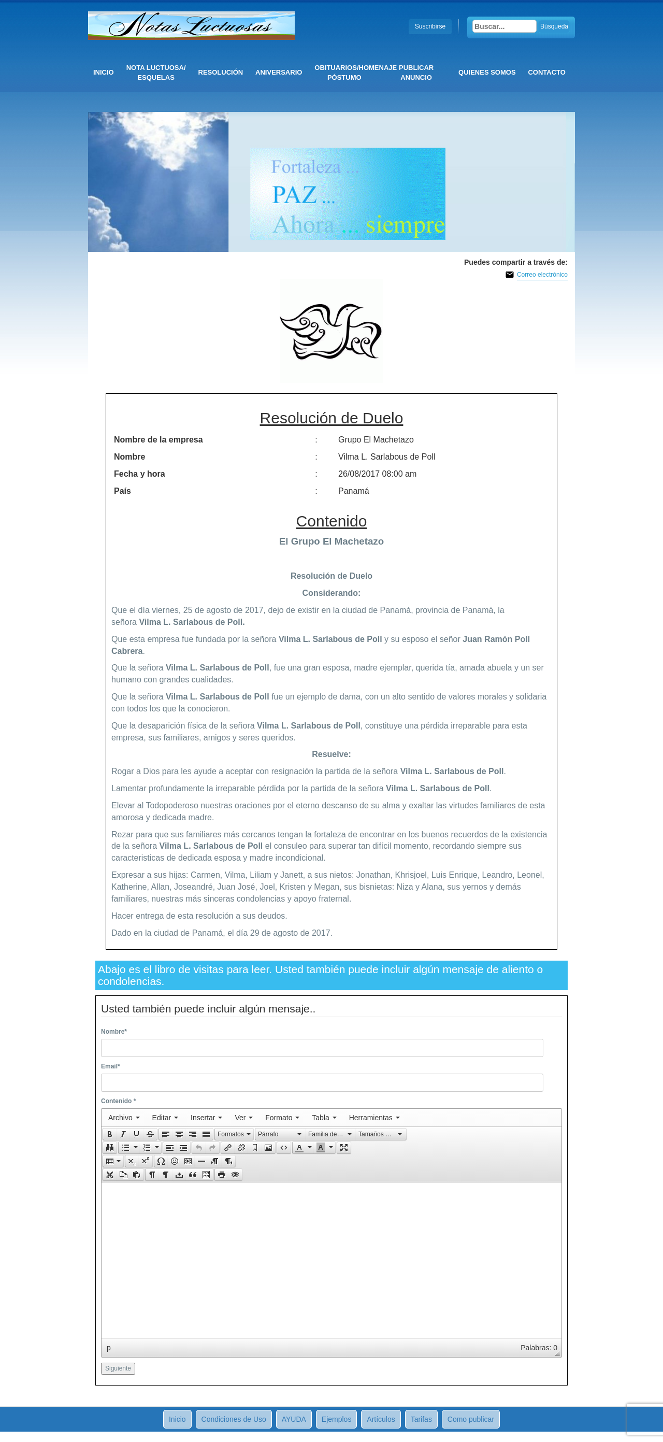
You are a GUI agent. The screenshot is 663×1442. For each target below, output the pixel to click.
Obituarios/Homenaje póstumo (346, 72)
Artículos (381, 1419)
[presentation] (124, 1117)
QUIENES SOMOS (487, 72)
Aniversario (278, 72)
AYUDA (294, 1419)
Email (110, 1066)
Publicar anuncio (416, 72)
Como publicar (471, 1419)
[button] (110, 1134)
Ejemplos (337, 1419)
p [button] (109, 1348)
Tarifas (421, 1419)
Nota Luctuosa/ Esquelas (156, 72)
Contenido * (118, 1101)
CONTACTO (546, 72)
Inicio (103, 72)
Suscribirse (430, 26)
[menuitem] (124, 1117)
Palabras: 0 (539, 1348)
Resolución (220, 72)
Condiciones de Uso (233, 1419)
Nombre (114, 1031)
